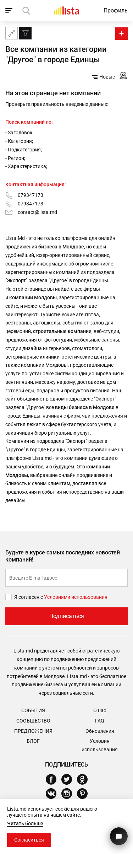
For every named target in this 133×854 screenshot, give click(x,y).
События (33, 710)
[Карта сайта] (11, 33)
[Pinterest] (85, 793)
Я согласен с (29, 597)
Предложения (33, 731)
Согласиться (29, 840)
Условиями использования (75, 597)
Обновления (99, 731)
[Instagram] (69, 793)
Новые (103, 77)
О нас (99, 710)
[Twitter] (69, 779)
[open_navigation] (10, 10)
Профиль (116, 10)
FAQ (99, 721)
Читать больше (25, 823)
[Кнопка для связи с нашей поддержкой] (119, 836)
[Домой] (66, 10)
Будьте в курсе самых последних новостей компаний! (62, 556)
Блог (33, 741)
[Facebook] (54, 779)
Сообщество (33, 721)
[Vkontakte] (54, 793)
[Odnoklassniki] (85, 779)
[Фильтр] (25, 33)
